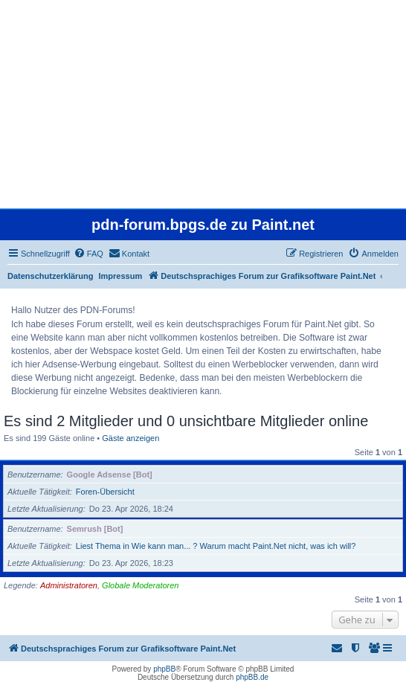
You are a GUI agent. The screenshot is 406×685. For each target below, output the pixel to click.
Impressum (121, 275)
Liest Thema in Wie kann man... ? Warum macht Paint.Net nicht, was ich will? (216, 545)
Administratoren (68, 585)
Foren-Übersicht (105, 491)
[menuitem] (88, 254)
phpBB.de (252, 677)
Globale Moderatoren (140, 585)
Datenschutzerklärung (50, 275)
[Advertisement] (203, 104)
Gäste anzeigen (130, 438)
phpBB (164, 669)
